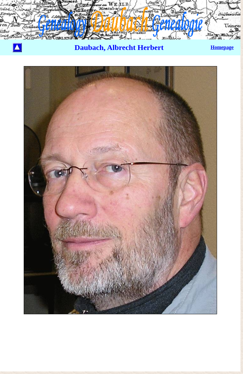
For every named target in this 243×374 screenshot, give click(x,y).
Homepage (222, 47)
